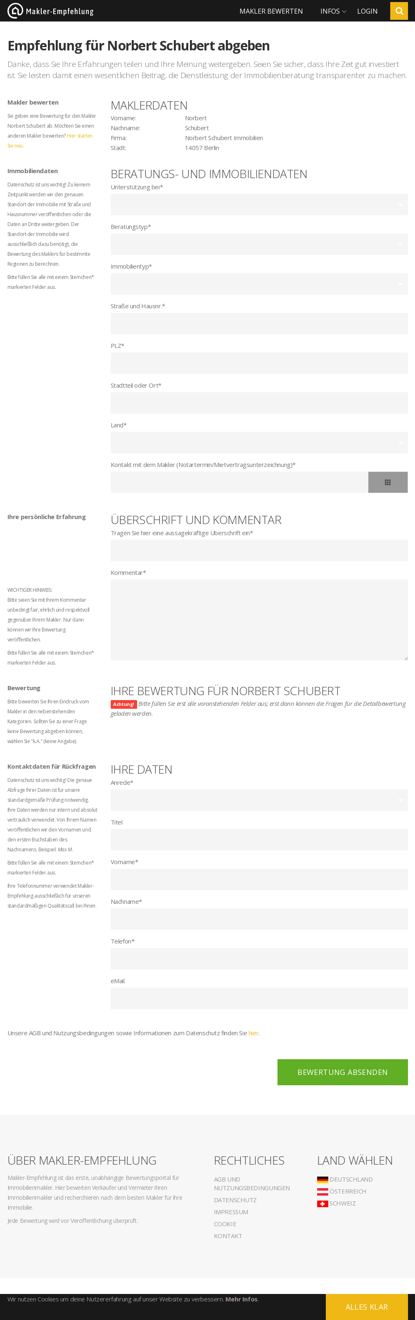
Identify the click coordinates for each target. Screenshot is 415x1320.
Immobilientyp (131, 266)
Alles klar (367, 1307)
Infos (330, 11)
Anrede (122, 782)
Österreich (342, 1191)
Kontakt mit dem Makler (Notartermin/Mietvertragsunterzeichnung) (203, 464)
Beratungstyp (131, 226)
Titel (117, 822)
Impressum (231, 1212)
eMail (118, 981)
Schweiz (336, 1203)
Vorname (124, 862)
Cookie (225, 1224)
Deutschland (345, 1179)
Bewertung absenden (342, 1072)
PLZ (117, 345)
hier (253, 1033)
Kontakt (228, 1236)
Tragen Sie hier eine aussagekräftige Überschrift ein (182, 533)
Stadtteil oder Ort (136, 385)
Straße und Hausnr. (138, 306)
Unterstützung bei (137, 187)
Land (119, 425)
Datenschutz (235, 1200)
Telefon (123, 941)
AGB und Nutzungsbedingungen (252, 1183)
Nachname (126, 901)
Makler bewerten (271, 11)
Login (367, 11)
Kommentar (128, 572)
